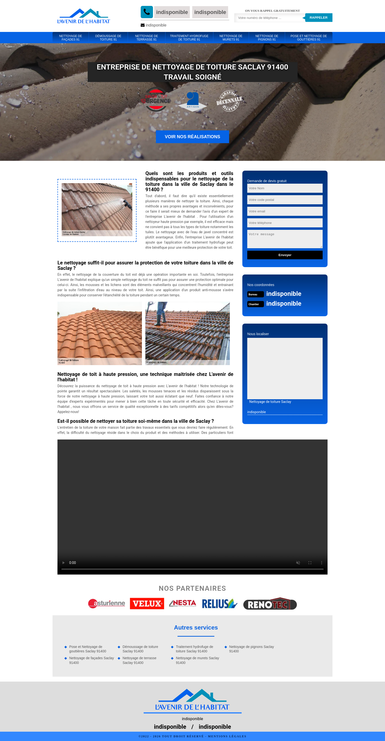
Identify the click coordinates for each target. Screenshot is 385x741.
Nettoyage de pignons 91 (266, 37)
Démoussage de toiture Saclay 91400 (140, 649)
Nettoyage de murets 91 (231, 37)
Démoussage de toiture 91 (108, 37)
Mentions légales (227, 736)
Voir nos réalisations (192, 136)
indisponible (172, 12)
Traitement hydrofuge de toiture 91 (189, 37)
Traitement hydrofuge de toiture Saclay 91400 (194, 649)
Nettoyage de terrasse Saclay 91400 (139, 660)
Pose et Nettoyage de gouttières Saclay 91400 (87, 649)
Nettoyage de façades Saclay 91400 (91, 660)
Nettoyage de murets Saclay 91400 (197, 660)
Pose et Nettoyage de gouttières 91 (309, 37)
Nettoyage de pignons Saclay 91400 (251, 649)
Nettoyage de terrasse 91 (146, 37)
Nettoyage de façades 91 (70, 37)
